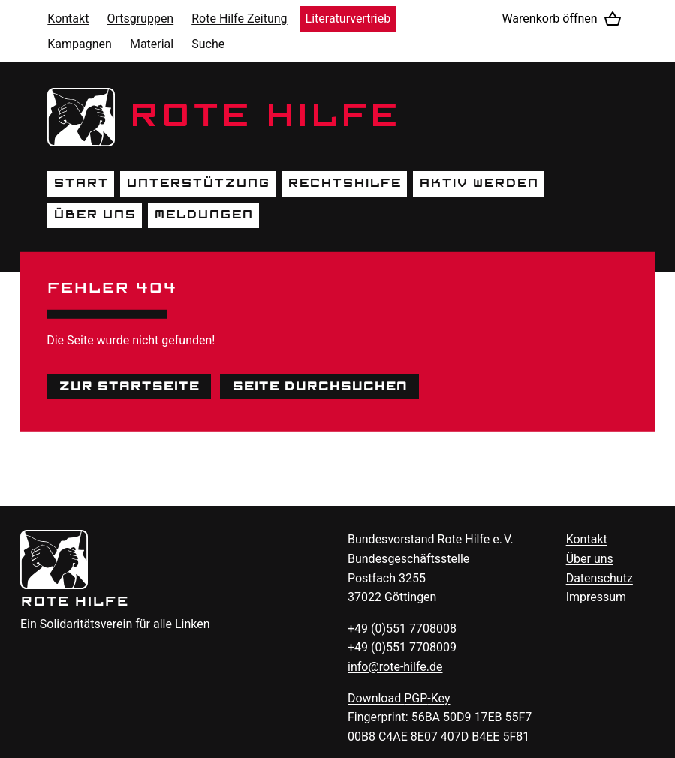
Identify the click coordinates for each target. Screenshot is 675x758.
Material (151, 44)
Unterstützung (198, 183)
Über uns (94, 215)
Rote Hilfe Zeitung (239, 18)
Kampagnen (79, 44)
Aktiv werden (478, 183)
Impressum (596, 597)
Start (80, 183)
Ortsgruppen (140, 18)
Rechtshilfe (344, 183)
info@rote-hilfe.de (395, 667)
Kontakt (68, 18)
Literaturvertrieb (348, 18)
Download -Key (399, 698)
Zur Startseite (129, 386)
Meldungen (203, 215)
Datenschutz (599, 578)
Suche (207, 44)
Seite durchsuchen (319, 386)
